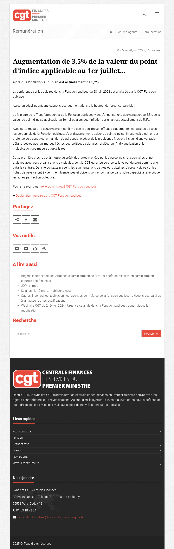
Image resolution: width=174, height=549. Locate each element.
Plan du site (20, 456)
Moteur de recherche (26, 463)
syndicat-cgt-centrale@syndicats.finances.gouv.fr (50, 517)
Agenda (17, 450)
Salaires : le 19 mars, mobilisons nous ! (47, 290)
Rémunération (151, 32)
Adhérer (18, 437)
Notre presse (21, 444)
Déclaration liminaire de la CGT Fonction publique (49, 195)
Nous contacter (22, 431)
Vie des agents (127, 32)
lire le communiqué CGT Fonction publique (68, 186)
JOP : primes (29, 285)
